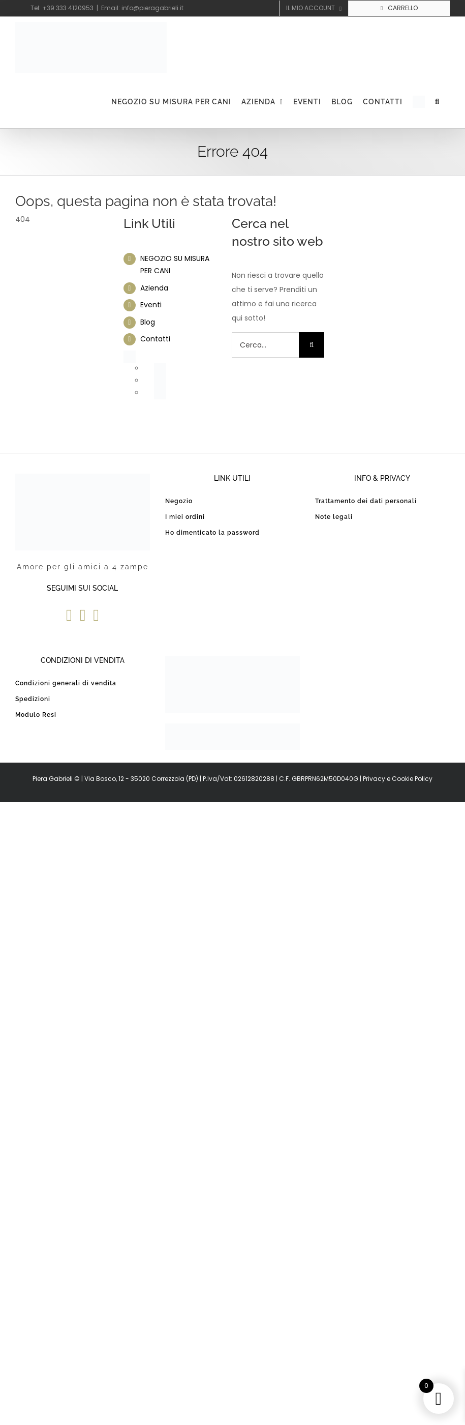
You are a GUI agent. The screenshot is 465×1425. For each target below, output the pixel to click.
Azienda (154, 288)
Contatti (155, 339)
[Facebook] (69, 615)
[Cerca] (311, 345)
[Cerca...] (265, 345)
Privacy (374, 778)
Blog (147, 322)
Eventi (151, 305)
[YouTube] (83, 615)
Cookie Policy (412, 778)
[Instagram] (96, 615)
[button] (437, 101)
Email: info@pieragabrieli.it (142, 8)
